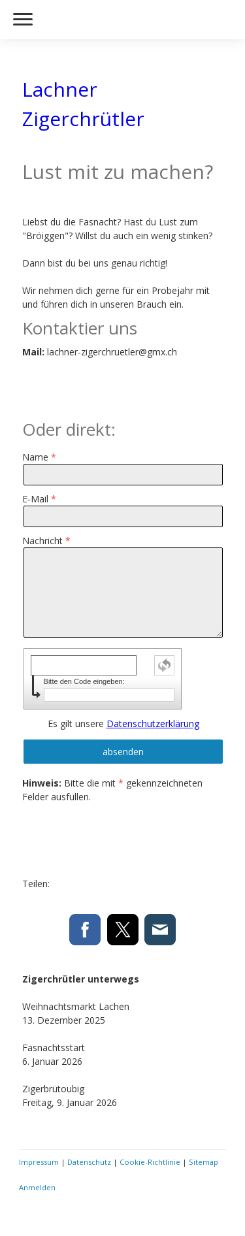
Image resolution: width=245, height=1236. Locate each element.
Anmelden (37, 1187)
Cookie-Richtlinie (150, 1162)
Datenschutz (89, 1162)
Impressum (39, 1162)
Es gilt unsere (123, 723)
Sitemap (203, 1162)
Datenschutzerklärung (152, 723)
